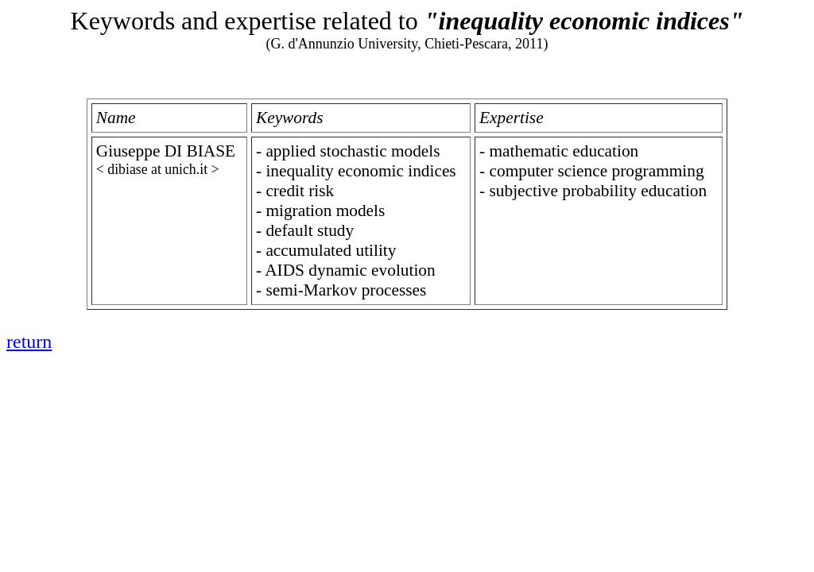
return (29, 341)
